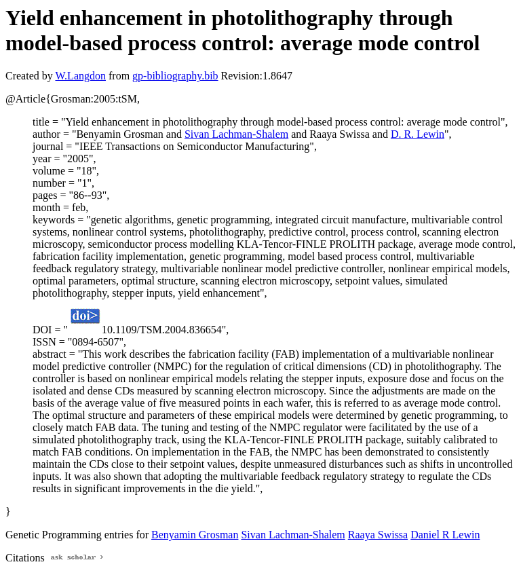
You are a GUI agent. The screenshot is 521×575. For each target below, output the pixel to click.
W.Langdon (80, 75)
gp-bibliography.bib (175, 75)
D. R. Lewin (417, 134)
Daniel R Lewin (445, 534)
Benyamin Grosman (194, 534)
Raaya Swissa (378, 534)
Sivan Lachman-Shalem (236, 134)
